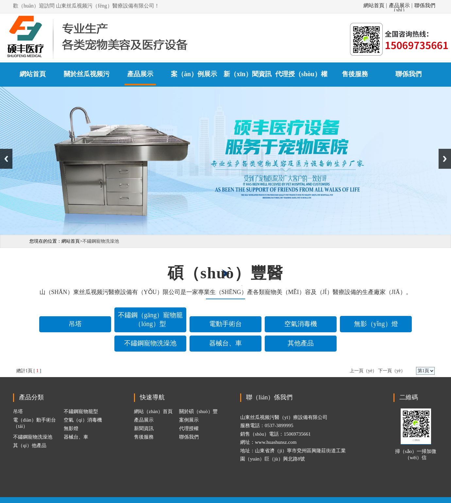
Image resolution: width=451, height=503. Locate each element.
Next (445, 159)
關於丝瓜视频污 (86, 74)
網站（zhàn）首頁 (153, 411)
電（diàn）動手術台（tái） (34, 423)
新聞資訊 (144, 428)
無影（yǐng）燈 (376, 323)
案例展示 (189, 420)
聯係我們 (424, 5)
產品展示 (140, 74)
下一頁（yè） (391, 370)
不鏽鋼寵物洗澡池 (150, 343)
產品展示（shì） (399, 5)
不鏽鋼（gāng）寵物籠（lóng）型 (150, 319)
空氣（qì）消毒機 (83, 420)
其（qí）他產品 (29, 445)
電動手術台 (225, 323)
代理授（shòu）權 (301, 74)
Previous (6, 159)
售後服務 (355, 74)
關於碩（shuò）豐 (198, 411)
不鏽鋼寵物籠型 (81, 411)
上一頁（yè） (363, 370)
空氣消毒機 (300, 323)
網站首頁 (373, 5)
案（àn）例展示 (194, 74)
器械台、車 (225, 343)
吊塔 (75, 323)
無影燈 (71, 428)
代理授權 (189, 428)
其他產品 (301, 343)
